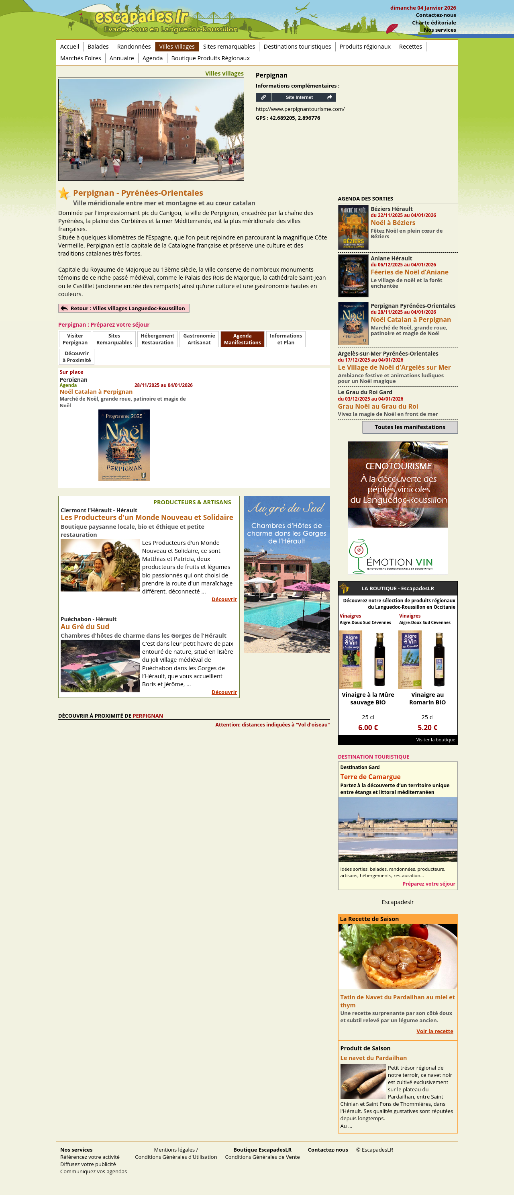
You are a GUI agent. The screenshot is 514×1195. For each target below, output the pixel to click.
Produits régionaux (365, 46)
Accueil (69, 46)
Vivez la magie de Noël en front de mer (388, 413)
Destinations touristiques (297, 46)
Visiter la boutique (435, 740)
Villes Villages (177, 46)
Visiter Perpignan (75, 339)
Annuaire (122, 58)
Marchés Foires (80, 58)
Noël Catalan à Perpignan (96, 391)
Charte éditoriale (434, 22)
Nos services (440, 29)
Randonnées (134, 46)
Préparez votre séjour (428, 883)
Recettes (410, 46)
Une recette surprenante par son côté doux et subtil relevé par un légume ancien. (397, 1016)
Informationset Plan (286, 339)
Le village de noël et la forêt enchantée (406, 282)
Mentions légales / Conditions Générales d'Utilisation (176, 1153)
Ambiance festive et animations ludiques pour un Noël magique (391, 378)
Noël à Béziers (393, 222)
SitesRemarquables (114, 339)
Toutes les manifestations (410, 427)
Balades (98, 46)
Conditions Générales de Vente (262, 1153)
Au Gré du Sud (85, 626)
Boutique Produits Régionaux (210, 58)
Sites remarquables (229, 46)
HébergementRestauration (158, 339)
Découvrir (224, 599)
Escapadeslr (398, 902)
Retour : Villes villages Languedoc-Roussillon (128, 308)
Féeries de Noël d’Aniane (410, 272)
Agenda (153, 58)
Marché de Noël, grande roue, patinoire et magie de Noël (409, 330)
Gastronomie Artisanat (199, 339)
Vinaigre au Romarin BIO (427, 698)
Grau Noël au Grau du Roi (378, 406)
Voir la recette (434, 1031)
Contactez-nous (436, 14)
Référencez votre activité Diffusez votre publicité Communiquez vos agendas (93, 1160)
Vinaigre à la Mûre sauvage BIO (368, 698)
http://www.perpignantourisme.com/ (300, 109)
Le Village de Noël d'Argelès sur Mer (394, 367)
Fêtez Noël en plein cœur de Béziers (407, 233)
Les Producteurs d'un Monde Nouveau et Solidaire (147, 517)
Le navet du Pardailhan (374, 1058)
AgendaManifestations (242, 339)
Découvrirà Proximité (77, 357)
